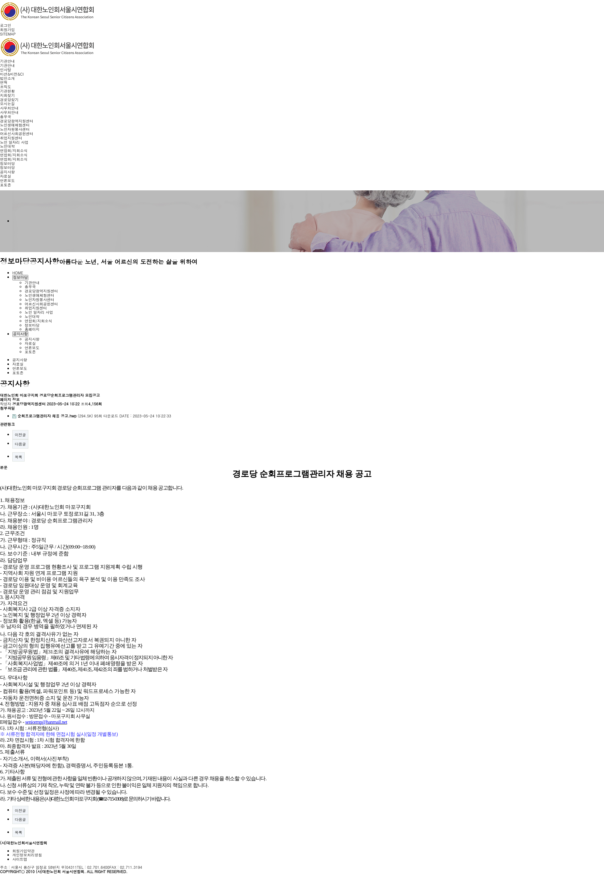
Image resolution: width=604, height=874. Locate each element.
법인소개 (7, 78)
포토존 (5, 184)
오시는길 (7, 103)
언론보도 (7, 180)
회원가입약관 (23, 850)
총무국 (5, 116)
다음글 (20, 443)
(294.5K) (53, 415)
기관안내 (7, 61)
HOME (17, 272)
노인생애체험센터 (15, 124)
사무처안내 (9, 107)
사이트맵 (19, 859)
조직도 (5, 86)
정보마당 (7, 163)
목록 (18, 456)
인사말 (5, 69)
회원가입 (7, 29)
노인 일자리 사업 (14, 142)
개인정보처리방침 (27, 854)
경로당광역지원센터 (16, 120)
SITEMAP (8, 33)
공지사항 (7, 171)
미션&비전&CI (12, 74)
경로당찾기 (9, 99)
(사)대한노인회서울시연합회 (23, 842)
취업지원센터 (11, 137)
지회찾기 (7, 95)
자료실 (5, 176)
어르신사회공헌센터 (16, 133)
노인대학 (7, 146)
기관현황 (7, 90)
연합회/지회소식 (13, 150)
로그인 (5, 25)
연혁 (3, 82)
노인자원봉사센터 (15, 129)
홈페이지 (32, 329)
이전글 (20, 434)
